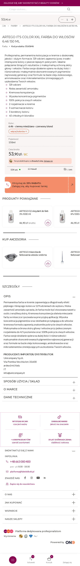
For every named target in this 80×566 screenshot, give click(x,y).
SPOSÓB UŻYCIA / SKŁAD (22, 381)
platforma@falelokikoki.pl (22, 471)
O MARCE (10, 389)
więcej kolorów (18, 131)
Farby (14, 26)
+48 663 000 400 (20, 461)
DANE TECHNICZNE (18, 397)
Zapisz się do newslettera (22, 484)
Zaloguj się (48, 161)
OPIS (7, 296)
